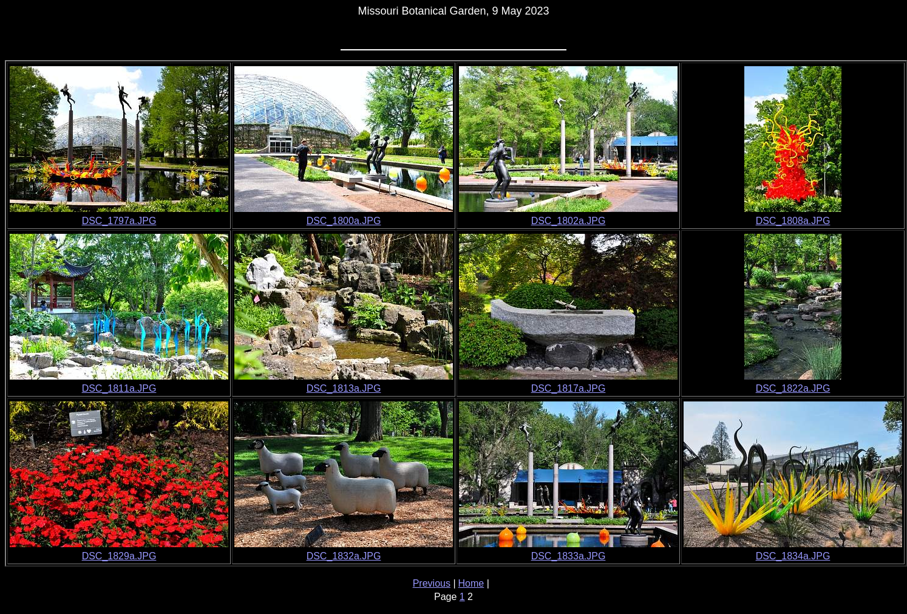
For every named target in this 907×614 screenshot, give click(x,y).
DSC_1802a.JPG (568, 221)
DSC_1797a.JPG (119, 221)
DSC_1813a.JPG (344, 388)
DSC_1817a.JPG (568, 388)
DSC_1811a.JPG (119, 388)
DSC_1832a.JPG (344, 556)
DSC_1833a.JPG (568, 556)
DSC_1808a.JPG (793, 221)
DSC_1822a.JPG (793, 388)
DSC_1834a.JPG (793, 556)
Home (471, 583)
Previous (431, 583)
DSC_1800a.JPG (344, 221)
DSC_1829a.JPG (119, 556)
